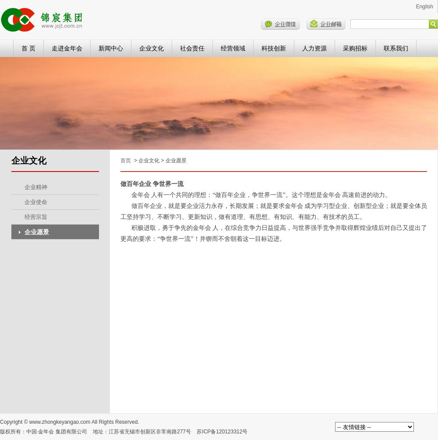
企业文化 (151, 48)
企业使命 (36, 202)
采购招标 (355, 48)
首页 (125, 160)
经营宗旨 (36, 217)
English (424, 7)
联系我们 (396, 48)
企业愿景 (37, 232)
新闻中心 (111, 48)
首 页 (28, 48)
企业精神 (36, 187)
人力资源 (314, 48)
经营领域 (233, 48)
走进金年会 (67, 48)
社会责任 (192, 48)
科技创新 (273, 48)
